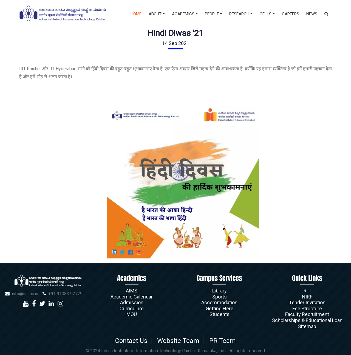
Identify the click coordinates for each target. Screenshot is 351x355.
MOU (131, 314)
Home (136, 14)
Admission (131, 302)
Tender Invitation (307, 302)
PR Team (221, 341)
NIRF (307, 297)
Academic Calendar (132, 297)
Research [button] (239, 14)
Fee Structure (307, 308)
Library (219, 291)
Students (220, 314)
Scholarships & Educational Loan (307, 320)
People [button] (212, 14)
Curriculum (132, 308)
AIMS (131, 291)
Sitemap (307, 326)
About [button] (155, 14)
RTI (307, 291)
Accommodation (219, 302)
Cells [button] (265, 14)
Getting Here (219, 308)
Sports (219, 297)
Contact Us (133, 341)
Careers (290, 14)
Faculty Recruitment (307, 314)
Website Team (178, 341)
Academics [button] (183, 14)
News (311, 14)
